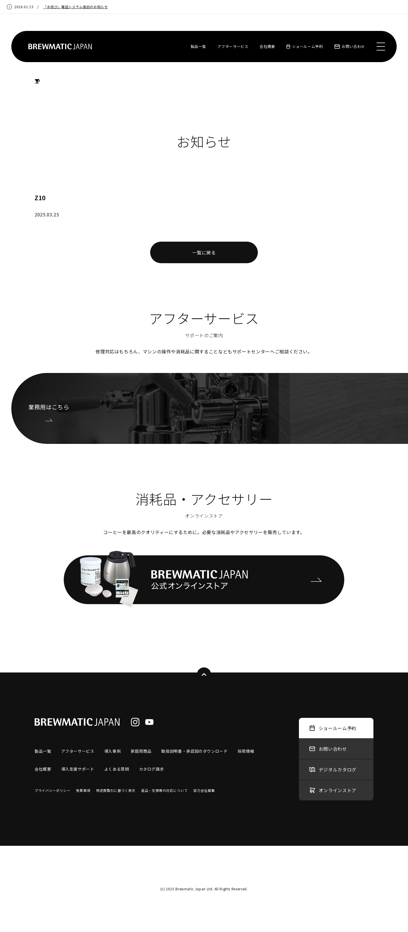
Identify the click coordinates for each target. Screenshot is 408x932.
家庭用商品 (141, 751)
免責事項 (83, 790)
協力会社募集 (204, 790)
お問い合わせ (349, 46)
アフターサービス (232, 46)
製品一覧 (198, 46)
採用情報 (246, 751)
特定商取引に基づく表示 (115, 790)
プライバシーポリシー (52, 790)
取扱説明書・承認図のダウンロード (194, 751)
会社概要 (267, 46)
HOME (37, 81)
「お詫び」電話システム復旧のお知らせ (75, 6)
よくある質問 (116, 769)
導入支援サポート (77, 769)
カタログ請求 (151, 769)
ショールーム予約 (304, 46)
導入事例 (112, 751)
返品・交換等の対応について (164, 790)
